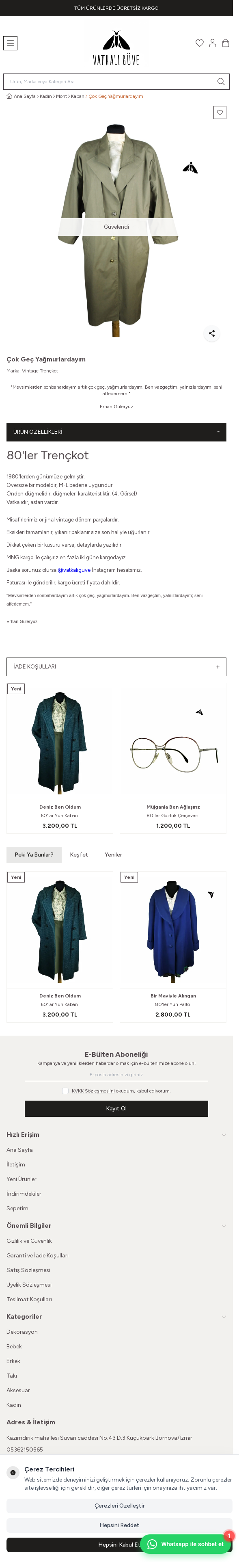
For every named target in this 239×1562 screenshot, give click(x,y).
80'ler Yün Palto (173, 1004)
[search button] (221, 82)
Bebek (14, 1346)
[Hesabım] (213, 43)
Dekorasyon (22, 1331)
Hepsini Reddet (119, 1525)
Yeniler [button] (113, 854)
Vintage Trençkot (40, 371)
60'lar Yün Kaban (60, 815)
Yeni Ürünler (21, 1179)
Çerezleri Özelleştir (120, 1505)
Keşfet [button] (79, 854)
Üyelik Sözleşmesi (29, 1284)
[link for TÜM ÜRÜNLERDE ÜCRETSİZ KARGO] (116, 8)
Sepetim (17, 1208)
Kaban (77, 96)
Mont (61, 96)
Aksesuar (18, 1390)
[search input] (116, 82)
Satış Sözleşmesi (28, 1270)
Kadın (46, 96)
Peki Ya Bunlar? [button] (34, 854)
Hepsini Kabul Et (119, 1544)
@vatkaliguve (74, 570)
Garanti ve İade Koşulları (37, 1255)
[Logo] (116, 43)
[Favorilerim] (200, 43)
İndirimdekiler (23, 1193)
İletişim (15, 1164)
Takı (11, 1375)
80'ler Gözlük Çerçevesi (173, 815)
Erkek (13, 1361)
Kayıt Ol (116, 1108)
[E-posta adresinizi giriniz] (116, 1074)
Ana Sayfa (19, 1150)
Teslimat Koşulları (29, 1299)
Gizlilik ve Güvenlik (29, 1240)
